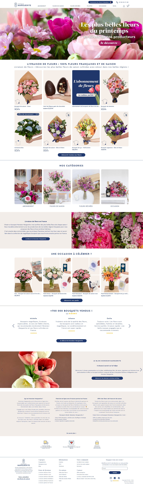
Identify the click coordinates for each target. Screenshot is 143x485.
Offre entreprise (81, 472)
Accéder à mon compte (83, 462)
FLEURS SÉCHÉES (75, 6)
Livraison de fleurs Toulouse (46, 480)
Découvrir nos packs (71, 304)
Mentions (61, 466)
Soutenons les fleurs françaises (100, 2)
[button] (13, 329)
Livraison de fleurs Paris (45, 472)
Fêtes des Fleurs (63, 472)
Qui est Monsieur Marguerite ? (33, 402)
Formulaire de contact (82, 474)
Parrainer (79, 466)
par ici (71, 452)
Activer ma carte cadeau (83, 464)
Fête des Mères (63, 476)
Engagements (42, 462)
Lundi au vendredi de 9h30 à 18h (85, 476)
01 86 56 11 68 (122, 2)
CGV (60, 464)
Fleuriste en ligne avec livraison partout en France (71, 402)
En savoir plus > (71, 437)
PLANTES (89, 6)
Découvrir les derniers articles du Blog (107, 382)
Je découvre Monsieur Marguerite (35, 240)
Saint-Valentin (62, 474)
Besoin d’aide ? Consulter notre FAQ (86, 478)
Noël (60, 480)
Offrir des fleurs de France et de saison (109, 402)
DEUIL (114, 6)
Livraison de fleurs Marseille (46, 476)
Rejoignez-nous (43, 464)
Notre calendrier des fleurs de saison (23, 478)
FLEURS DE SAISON (58, 6)
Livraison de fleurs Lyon (45, 474)
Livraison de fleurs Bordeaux (46, 478)
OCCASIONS (102, 6)
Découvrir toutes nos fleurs (71, 156)
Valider (115, 472)
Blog (40, 466)
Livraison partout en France (46, 482)
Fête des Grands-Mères (65, 478)
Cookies (61, 462)
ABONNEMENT (42, 6)
